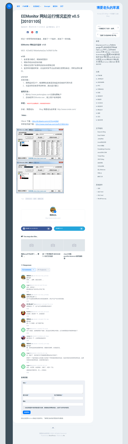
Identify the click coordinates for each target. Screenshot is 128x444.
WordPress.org (102, 198)
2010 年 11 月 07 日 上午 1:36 (39, 353)
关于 (61, 6)
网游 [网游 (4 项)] (105, 59)
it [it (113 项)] (102, 47)
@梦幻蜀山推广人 (32, 296)
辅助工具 (40, 198)
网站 (24, 401)
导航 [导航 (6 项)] (113, 52)
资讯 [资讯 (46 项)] (100, 61)
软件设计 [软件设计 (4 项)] (107, 62)
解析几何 (100, 176)
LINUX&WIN (101, 82)
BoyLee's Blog (102, 132)
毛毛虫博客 (101, 166)
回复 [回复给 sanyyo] (28, 340)
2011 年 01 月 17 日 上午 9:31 (40, 275)
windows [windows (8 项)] (98, 52)
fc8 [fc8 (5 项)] (109, 45)
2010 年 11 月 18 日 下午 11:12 (45, 304)
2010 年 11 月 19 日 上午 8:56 (40, 294)
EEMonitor (29, 198)
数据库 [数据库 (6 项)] (104, 54)
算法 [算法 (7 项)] (103, 59)
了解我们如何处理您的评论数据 (53, 418)
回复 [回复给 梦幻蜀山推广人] (28, 308)
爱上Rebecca (101, 169)
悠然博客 (100, 163)
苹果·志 (100, 173)
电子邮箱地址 (58, 395)
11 (59, 27)
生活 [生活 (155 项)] (106, 56)
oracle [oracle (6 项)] (101, 50)
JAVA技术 (100, 79)
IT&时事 (100, 75)
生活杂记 (100, 103)
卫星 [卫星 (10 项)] (106, 52)
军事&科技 (101, 89)
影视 (99, 92)
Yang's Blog (101, 156)
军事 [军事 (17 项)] (102, 52)
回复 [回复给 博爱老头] (28, 282)
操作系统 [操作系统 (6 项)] (100, 54)
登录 (99, 188)
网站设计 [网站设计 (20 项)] (110, 59)
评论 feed (100, 195)
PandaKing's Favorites (104, 149)
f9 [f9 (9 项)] (105, 45)
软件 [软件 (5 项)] (104, 62)
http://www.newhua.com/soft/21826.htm (52, 124)
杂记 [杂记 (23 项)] (101, 57)
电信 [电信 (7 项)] (110, 57)
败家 (99, 113)
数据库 (99, 99)
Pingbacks (43, 270)
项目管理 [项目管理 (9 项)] (98, 64)
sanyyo (29, 336)
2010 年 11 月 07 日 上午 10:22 (41, 343)
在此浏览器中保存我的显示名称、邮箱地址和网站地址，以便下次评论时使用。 (47, 407)
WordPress (52, 435)
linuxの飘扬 (101, 145)
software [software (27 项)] (112, 50)
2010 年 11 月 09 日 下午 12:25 (40, 328)
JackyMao (101, 138)
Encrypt (47, 6)
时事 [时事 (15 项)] (112, 54)
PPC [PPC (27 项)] (105, 50)
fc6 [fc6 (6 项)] (107, 45)
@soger (29, 277)
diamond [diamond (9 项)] (102, 45)
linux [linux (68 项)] (114, 47)
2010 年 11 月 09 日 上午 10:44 (40, 336)
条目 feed (100, 192)
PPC (99, 85)
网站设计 (100, 109)
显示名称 (26, 395)
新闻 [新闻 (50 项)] (108, 54)
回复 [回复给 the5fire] (28, 316)
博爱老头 (51, 27)
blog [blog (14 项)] (97, 45)
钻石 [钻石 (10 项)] (114, 62)
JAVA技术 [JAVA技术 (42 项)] (107, 47)
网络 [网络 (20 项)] (115, 59)
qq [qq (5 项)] (107, 50)
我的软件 (100, 96)
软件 (35, 198)
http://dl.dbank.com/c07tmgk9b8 (45, 121)
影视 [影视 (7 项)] (116, 52)
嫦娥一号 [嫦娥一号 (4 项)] (110, 52)
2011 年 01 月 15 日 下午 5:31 (39, 285)
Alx (64, 435)
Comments (28, 270)
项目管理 (100, 120)
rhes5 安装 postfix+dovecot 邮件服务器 (73, 256)
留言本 (55, 6)
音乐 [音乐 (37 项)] (118, 62)
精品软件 (100, 106)
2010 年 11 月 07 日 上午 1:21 (39, 365)
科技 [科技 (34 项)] (99, 59)
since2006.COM (102, 152)
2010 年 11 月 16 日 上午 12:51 (41, 311)
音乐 (99, 116)
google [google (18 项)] (98, 47)
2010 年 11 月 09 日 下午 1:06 (40, 319)
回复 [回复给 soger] (28, 291)
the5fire (29, 311)
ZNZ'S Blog (101, 159)
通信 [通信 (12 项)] (110, 62)
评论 (24, 383)
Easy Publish (101, 135)
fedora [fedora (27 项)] (112, 45)
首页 (18, 6)
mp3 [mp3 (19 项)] (97, 50)
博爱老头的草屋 (108, 8)
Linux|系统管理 (102, 142)
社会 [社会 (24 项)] (113, 57)
